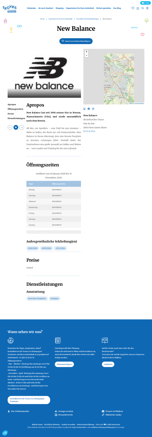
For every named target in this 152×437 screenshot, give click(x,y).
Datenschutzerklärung (85, 424)
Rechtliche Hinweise (52, 424)
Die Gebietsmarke (20, 411)
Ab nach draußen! (45, 8)
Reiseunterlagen (64, 364)
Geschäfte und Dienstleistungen (87, 19)
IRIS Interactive (114, 424)
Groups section (65, 411)
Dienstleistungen (16, 118)
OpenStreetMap (139, 103)
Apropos (12, 104)
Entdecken (31, 8)
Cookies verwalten (68, 424)
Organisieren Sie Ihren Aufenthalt (80, 8)
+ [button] (86, 52)
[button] (5, 433)
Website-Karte (37, 424)
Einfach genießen (103, 8)
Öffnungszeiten (15, 109)
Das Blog (117, 8)
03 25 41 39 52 (89, 131)
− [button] (86, 55)
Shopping (59, 8)
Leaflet (130, 103)
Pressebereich (65, 415)
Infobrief (108, 364)
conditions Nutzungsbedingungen (103, 427)
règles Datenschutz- (79, 427)
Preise (11, 114)
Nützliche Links (113, 415)
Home (42, 19)
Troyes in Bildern (114, 411)
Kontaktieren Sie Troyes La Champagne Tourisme (27, 400)
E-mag (146, 3)
